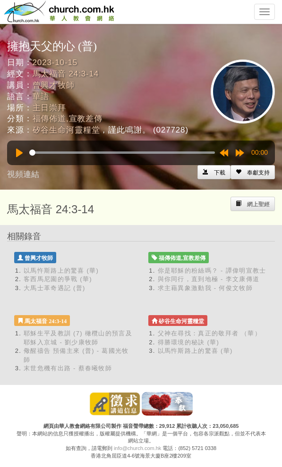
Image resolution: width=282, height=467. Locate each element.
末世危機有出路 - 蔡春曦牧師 (68, 368)
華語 (41, 96)
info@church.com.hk (137, 448)
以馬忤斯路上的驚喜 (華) (61, 270)
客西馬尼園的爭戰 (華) (58, 279)
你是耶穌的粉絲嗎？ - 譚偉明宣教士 (212, 270)
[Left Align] (253, 172)
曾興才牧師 (54, 85)
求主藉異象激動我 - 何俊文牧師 (205, 288)
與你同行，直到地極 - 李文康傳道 (209, 279)
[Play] (19, 152)
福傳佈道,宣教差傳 (68, 118)
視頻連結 (23, 174)
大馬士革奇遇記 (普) (54, 288)
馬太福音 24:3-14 (66, 73)
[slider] (122, 152)
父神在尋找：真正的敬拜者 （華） (209, 333)
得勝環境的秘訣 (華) (189, 342)
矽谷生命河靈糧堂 (66, 129)
